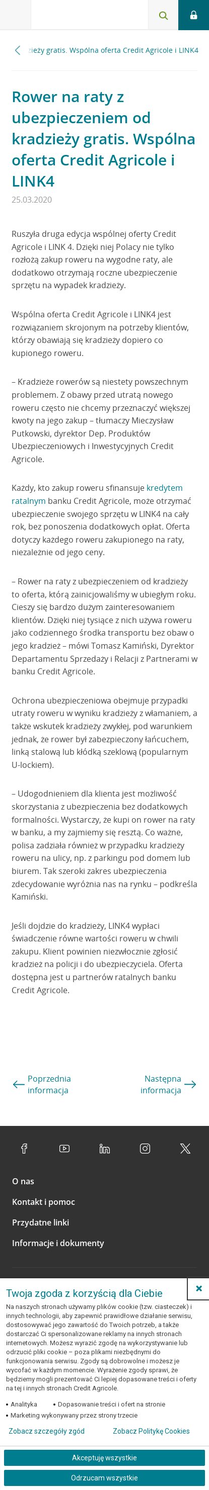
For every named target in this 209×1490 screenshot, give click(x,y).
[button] (199, 1288)
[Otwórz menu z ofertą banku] (15, 15)
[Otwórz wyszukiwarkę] (163, 15)
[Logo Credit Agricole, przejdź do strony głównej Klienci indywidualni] (68, 17)
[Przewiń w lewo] (18, 50)
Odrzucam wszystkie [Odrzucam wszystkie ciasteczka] (104, 1478)
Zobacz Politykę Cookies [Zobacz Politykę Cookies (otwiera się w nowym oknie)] (151, 1431)
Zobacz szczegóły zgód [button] (47, 1431)
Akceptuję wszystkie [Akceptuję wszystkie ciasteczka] (104, 1458)
